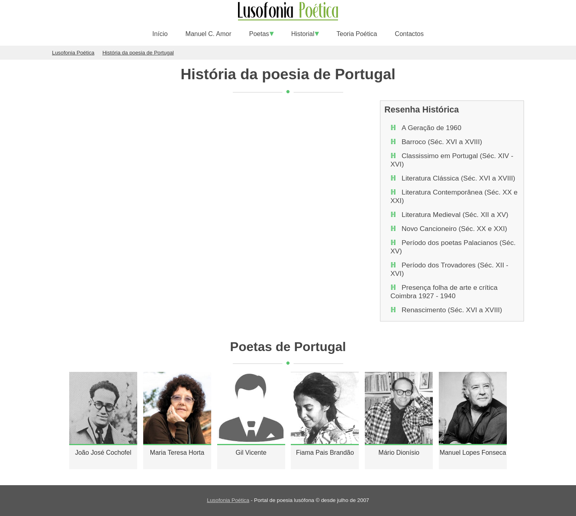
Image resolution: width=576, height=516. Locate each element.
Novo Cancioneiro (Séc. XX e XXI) (454, 229)
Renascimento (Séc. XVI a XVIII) (452, 310)
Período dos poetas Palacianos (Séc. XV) (453, 247)
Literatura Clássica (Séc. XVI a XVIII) (458, 178)
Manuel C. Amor (209, 33)
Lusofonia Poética (228, 500)
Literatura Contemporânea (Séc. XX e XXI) (454, 196)
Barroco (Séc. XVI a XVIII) (442, 142)
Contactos (409, 33)
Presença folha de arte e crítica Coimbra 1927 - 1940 (444, 291)
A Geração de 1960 (431, 128)
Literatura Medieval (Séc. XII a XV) (455, 215)
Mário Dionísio (398, 452)
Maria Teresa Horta (177, 452)
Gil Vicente (251, 452)
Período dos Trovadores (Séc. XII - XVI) (449, 269)
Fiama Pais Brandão (325, 452)
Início (160, 33)
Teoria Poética (356, 33)
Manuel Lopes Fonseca (473, 452)
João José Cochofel (103, 452)
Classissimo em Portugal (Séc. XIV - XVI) (451, 160)
